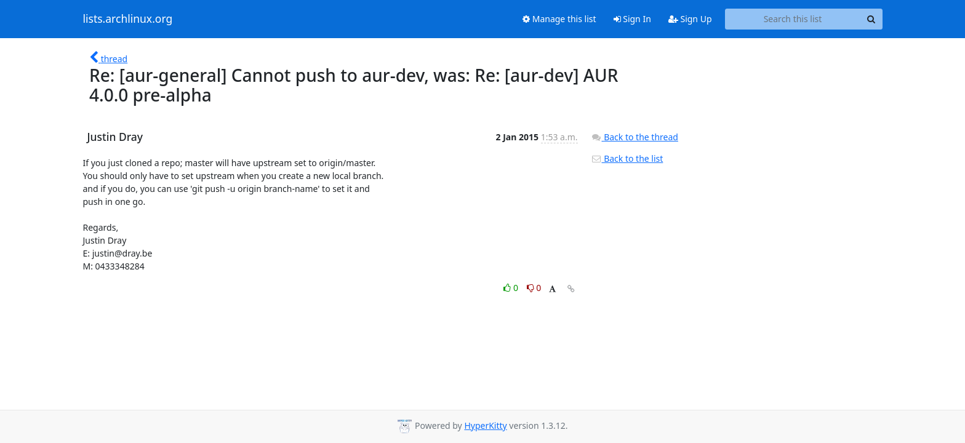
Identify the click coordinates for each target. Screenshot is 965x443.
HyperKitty (485, 425)
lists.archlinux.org (128, 19)
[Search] (871, 19)
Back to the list (627, 158)
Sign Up (690, 19)
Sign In (632, 19)
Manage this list (559, 19)
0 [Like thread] (511, 287)
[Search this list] (793, 19)
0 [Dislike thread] (534, 287)
